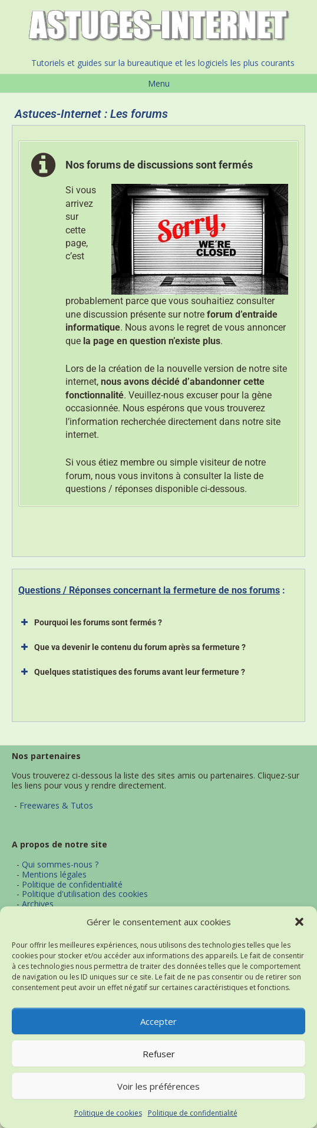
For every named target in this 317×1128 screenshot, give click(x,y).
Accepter (158, 1021)
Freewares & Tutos (56, 805)
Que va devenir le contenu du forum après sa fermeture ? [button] (132, 647)
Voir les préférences (158, 1086)
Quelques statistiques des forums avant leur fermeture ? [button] (131, 672)
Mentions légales (54, 874)
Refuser (159, 1054)
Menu (159, 83)
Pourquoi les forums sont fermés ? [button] (90, 622)
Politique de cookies (108, 1113)
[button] (299, 922)
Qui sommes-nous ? (60, 864)
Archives (38, 903)
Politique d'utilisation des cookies (85, 893)
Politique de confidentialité (192, 1113)
